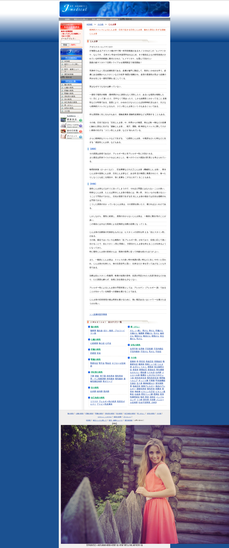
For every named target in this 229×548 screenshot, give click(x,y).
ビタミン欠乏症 (148, 391)
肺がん (152, 330)
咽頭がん (138, 336)
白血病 (137, 394)
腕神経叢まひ (149, 383)
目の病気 (95, 387)
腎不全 (102, 363)
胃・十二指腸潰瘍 (98, 379)
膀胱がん (155, 336)
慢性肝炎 (151, 389)
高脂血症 (158, 361)
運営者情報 (114, 19)
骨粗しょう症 (151, 364)
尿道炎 (135, 369)
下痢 (92, 376)
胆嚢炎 (158, 389)
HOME (67, 19)
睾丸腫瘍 (160, 369)
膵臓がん (149, 333)
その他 (100, 24)
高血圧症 (150, 361)
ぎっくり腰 (143, 380)
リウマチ (94, 401)
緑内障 (100, 391)
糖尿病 (141, 364)
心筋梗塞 (94, 343)
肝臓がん (159, 330)
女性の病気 (135, 345)
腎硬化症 (94, 363)
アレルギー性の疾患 (107, 401)
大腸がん (134, 333)
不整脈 (152, 380)
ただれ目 (151, 372)
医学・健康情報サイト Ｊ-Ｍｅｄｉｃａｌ (76, 7)
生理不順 (134, 349)
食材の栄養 (117, 417)
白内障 (93, 391)
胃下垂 (103, 376)
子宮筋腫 (149, 349)
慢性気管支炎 (153, 378)
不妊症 (158, 351)
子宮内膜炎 (135, 351)
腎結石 (108, 363)
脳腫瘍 (141, 333)
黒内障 (106, 391)
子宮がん (144, 351)
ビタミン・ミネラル (105, 417)
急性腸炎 (110, 379)
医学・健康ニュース (99, 19)
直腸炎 (133, 361)
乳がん (139, 339)
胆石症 (142, 361)
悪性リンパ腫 (147, 394)
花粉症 (152, 397)
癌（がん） (135, 327)
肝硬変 (93, 353)
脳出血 (100, 330)
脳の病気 (95, 327)
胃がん (145, 330)
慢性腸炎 (119, 379)
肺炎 (147, 397)
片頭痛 (152, 399)
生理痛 (141, 349)
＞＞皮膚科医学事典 (98, 314)
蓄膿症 (143, 375)
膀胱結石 (143, 369)
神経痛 (137, 391)
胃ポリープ (107, 381)
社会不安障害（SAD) (147, 402)
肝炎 (99, 353)
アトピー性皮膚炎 (104, 404)
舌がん (156, 333)
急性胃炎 (110, 376)
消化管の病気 (97, 372)
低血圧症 (136, 386)
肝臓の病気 (96, 349)
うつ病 (139, 399)
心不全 (108, 343)
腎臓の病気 (96, 359)
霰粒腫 (143, 372)
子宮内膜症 (158, 349)
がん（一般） (136, 330)
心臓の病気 (96, 339)
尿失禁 (146, 399)
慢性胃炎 (119, 376)
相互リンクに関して (81, 19)
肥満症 (156, 394)
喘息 (142, 397)
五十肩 (139, 383)
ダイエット (127, 417)
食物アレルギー (148, 386)
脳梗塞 (93, 330)
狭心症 (102, 343)
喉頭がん (147, 336)
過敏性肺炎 (141, 389)
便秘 (97, 376)
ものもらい (135, 372)
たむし (144, 367)
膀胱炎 (151, 367)
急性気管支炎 (140, 378)
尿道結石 (151, 369)
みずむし (136, 367)
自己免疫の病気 (97, 398)
